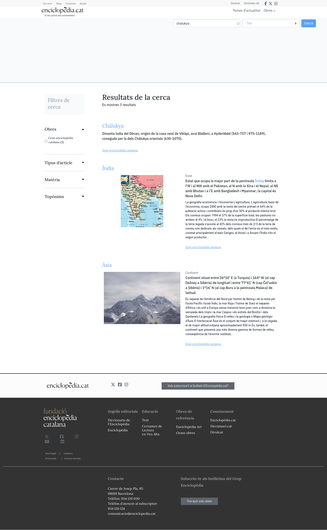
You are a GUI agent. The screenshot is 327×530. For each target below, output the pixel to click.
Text (145, 420)
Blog (58, 3)
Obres (268, 10)
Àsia (107, 265)
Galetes (68, 453)
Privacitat (50, 458)
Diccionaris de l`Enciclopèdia (119, 422)
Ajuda (83, 3)
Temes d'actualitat (246, 10)
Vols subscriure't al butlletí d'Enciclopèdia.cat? (198, 386)
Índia (108, 168)
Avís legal (50, 453)
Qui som (47, 3)
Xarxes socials (72, 458)
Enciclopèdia (118, 430)
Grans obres (185, 433)
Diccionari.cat (251, 3)
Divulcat (235, 3)
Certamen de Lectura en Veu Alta (152, 430)
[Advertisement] (82, 49)
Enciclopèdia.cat (223, 420)
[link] (64, 129)
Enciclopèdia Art (189, 427)
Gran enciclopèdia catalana (120, 150)
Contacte (70, 3)
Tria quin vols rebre (199, 501)
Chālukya (112, 126)
